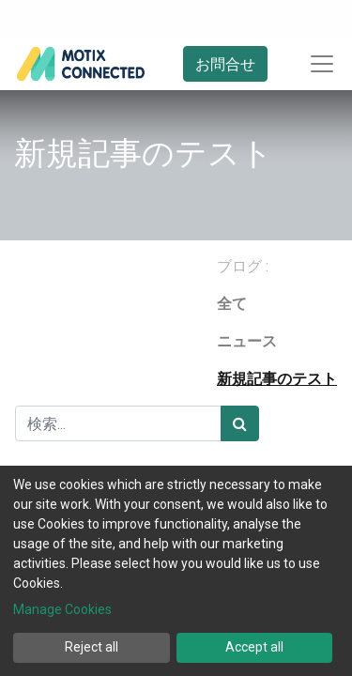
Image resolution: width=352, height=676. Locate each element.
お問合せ (225, 63)
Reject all (91, 646)
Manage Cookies (62, 609)
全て (232, 304)
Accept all (254, 646)
